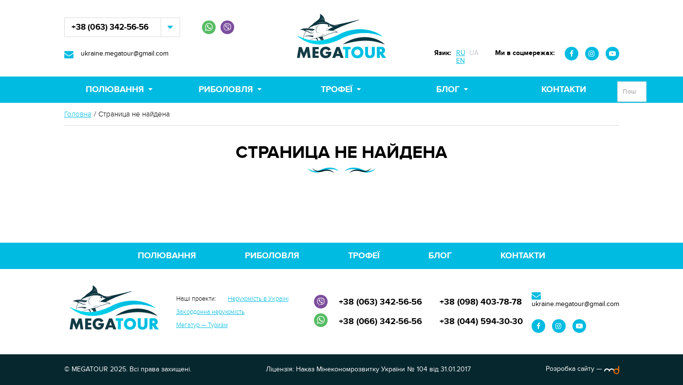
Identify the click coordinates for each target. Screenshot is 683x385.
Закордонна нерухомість (210, 312)
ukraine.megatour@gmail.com (124, 54)
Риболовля (226, 89)
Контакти (563, 89)
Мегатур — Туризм (202, 325)
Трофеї (336, 89)
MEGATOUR (342, 38)
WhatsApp (209, 27)
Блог (448, 89)
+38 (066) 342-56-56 (380, 321)
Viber (227, 27)
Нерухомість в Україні (258, 299)
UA (474, 53)
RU (460, 53)
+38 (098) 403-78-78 (481, 302)
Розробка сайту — (582, 369)
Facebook (571, 53)
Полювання (115, 89)
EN (460, 61)
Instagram (592, 53)
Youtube (612, 53)
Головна (78, 114)
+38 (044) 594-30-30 (481, 321)
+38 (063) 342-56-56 (110, 27)
